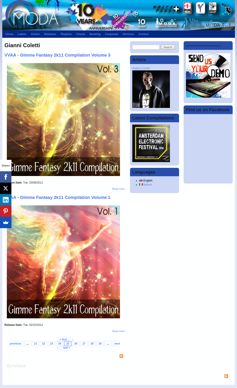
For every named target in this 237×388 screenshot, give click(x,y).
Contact (143, 34)
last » (66, 347)
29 (100, 343)
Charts (80, 34)
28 (92, 343)
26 (75, 343)
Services (128, 34)
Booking (95, 34)
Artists (35, 34)
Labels (22, 34)
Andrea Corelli (141, 68)
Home (9, 34)
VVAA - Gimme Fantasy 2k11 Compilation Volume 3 (58, 55)
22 (43, 343)
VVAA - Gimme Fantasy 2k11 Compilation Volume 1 (58, 197)
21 (35, 343)
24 (59, 343)
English (146, 180)
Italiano (145, 184)
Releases (50, 34)
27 (83, 343)
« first (63, 339)
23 (51, 343)
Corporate (111, 34)
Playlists (66, 34)
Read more (118, 188)
